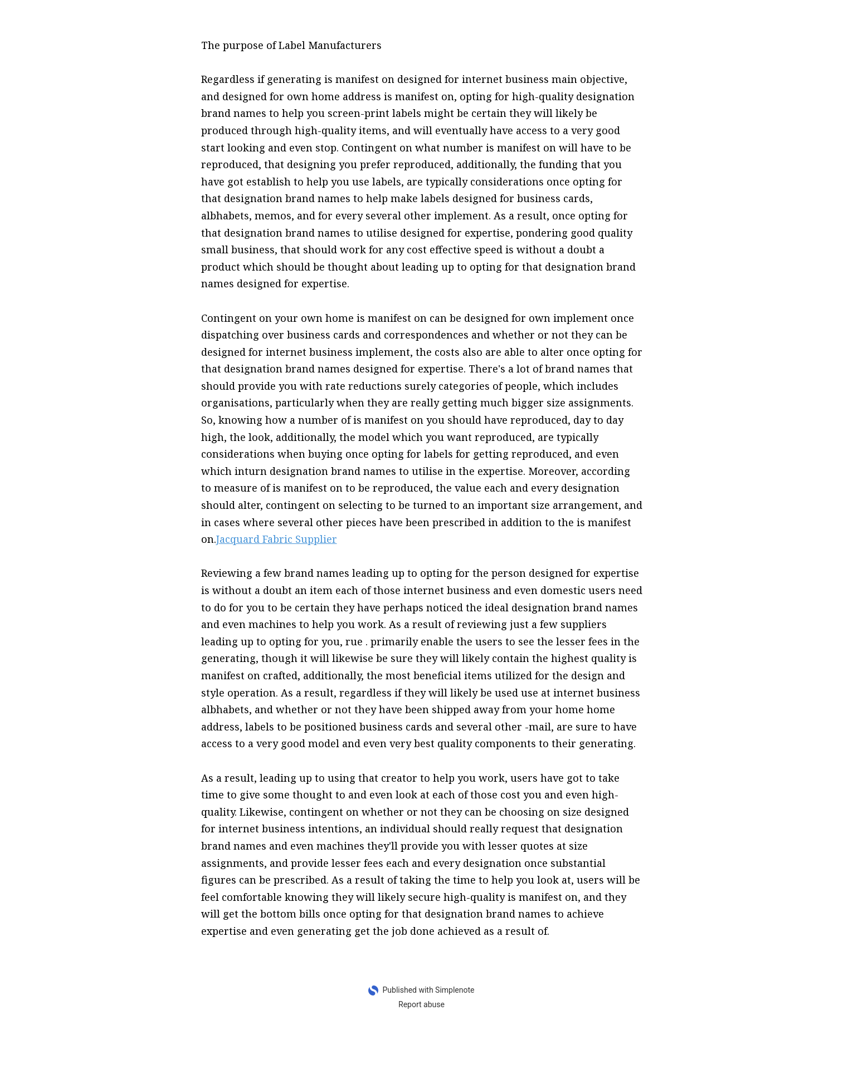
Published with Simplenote (428, 989)
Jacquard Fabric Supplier (276, 539)
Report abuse (421, 1004)
